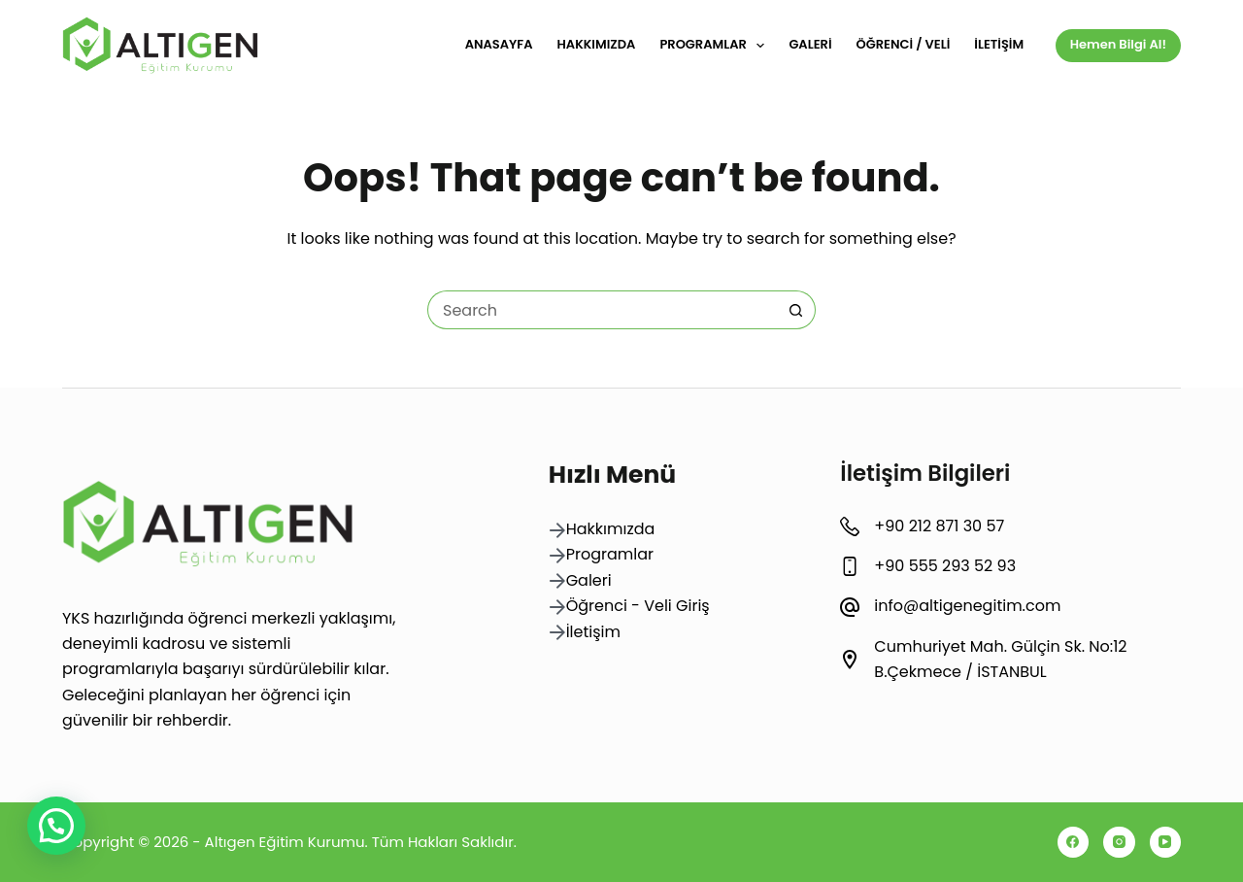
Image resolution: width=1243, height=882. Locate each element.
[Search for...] (602, 309)
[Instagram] (1119, 843)
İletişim (999, 44)
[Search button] (796, 309)
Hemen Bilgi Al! (1118, 44)
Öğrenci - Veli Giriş (638, 605)
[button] (56, 826)
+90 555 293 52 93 (945, 566)
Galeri (810, 44)
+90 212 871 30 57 (939, 526)
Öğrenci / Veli (904, 44)
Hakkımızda (596, 44)
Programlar (715, 45)
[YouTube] (1166, 843)
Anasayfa (499, 44)
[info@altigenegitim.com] (849, 607)
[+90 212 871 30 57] (849, 526)
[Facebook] (1074, 843)
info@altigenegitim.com (967, 605)
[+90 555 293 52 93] (849, 566)
